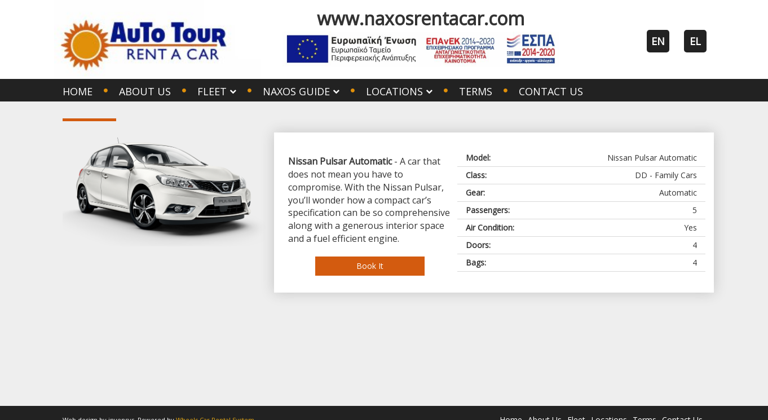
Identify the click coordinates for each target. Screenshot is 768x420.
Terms (475, 91)
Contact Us (551, 91)
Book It (369, 265)
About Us (145, 91)
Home (77, 91)
